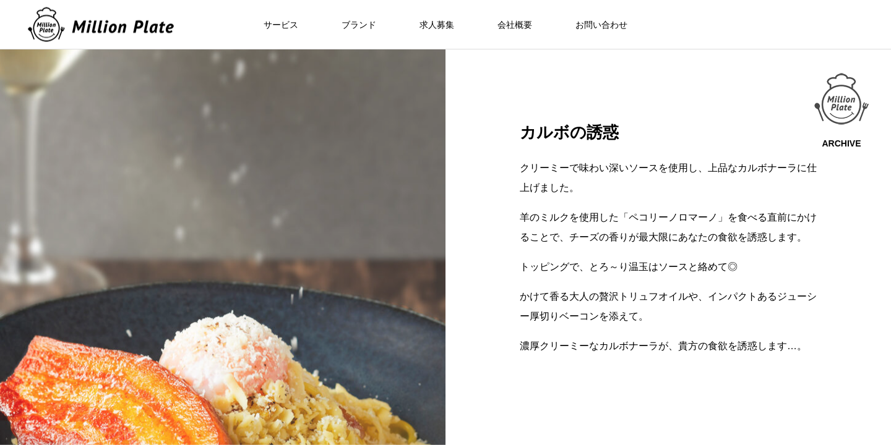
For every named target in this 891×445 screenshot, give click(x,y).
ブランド (359, 25)
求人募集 (437, 25)
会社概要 (514, 25)
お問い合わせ (601, 25)
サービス (281, 25)
